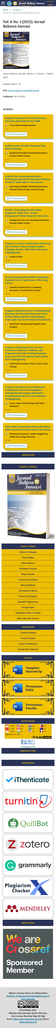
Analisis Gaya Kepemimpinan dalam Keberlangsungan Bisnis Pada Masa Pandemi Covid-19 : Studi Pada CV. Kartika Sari (27, 179)
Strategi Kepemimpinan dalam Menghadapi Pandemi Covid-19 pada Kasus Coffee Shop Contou (27, 280)
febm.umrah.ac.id (28, 1022)
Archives (17, 10)
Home (6, 10)
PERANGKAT (28, 763)
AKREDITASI (28, 455)
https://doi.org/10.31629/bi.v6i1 (23, 90)
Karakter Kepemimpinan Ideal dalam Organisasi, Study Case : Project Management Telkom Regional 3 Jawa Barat (27, 212)
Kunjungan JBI (28, 746)
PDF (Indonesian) (17, 134)
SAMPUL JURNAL (28, 466)
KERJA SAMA (28, 923)
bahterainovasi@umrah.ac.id (27, 1019)
